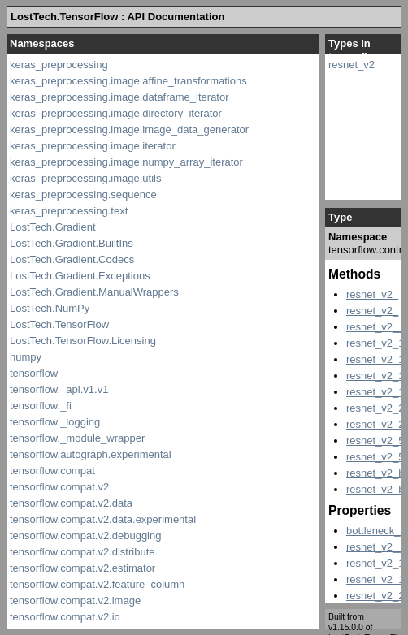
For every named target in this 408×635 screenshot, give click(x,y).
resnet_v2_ (372, 294)
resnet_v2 (351, 64)
